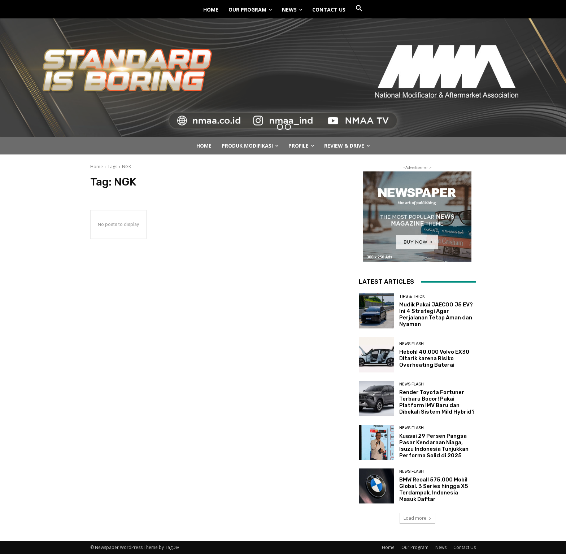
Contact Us (464, 547)
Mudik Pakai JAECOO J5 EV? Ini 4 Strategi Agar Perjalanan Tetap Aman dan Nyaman (436, 314)
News (441, 547)
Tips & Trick (412, 296)
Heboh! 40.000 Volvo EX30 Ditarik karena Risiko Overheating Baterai (434, 358)
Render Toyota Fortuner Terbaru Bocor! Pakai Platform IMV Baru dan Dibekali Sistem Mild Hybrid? (437, 402)
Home (96, 166)
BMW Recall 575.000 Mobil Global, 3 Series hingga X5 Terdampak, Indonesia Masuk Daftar (433, 489)
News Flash (411, 344)
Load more (417, 518)
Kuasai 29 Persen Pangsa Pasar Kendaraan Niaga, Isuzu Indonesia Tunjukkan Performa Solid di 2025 (434, 446)
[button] (359, 8)
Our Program (414, 547)
